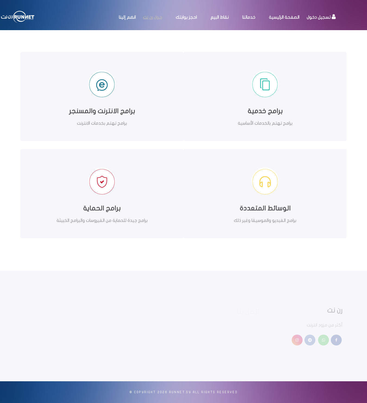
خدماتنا (248, 17)
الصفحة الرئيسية (284, 17)
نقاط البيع (219, 17)
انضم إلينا (127, 17)
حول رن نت (152, 17)
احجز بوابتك (186, 17)
